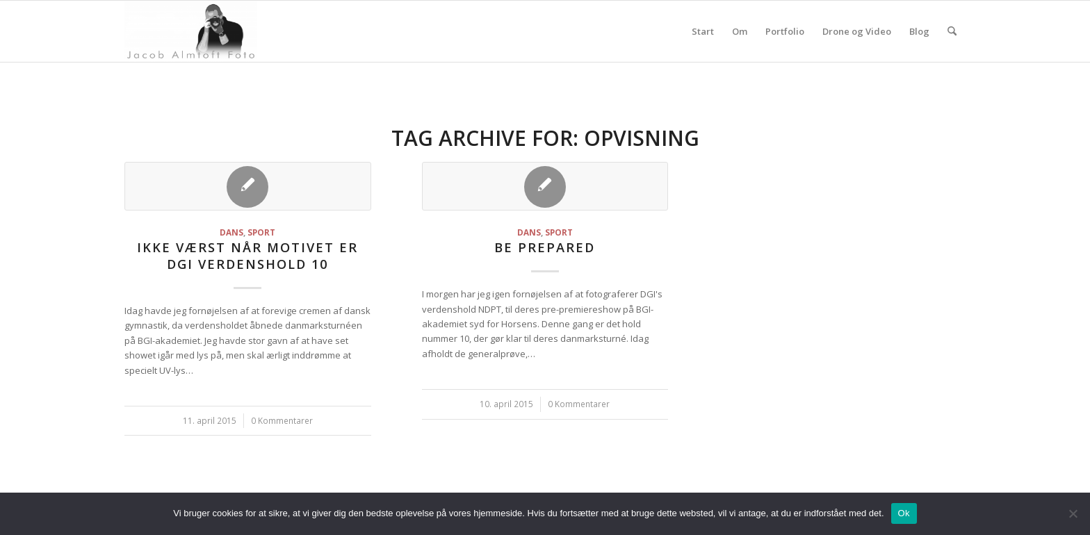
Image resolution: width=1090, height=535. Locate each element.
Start (703, 31)
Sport (261, 232)
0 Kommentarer (282, 420)
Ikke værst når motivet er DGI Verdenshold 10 (247, 255)
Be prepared (544, 247)
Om (739, 31)
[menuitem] (952, 31)
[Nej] (1073, 513)
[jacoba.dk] (190, 31)
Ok (904, 513)
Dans (231, 232)
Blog (919, 31)
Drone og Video (856, 31)
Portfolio (784, 31)
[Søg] (952, 31)
